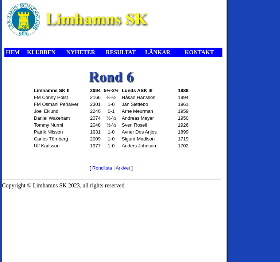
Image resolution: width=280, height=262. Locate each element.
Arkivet (123, 168)
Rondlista (102, 168)
